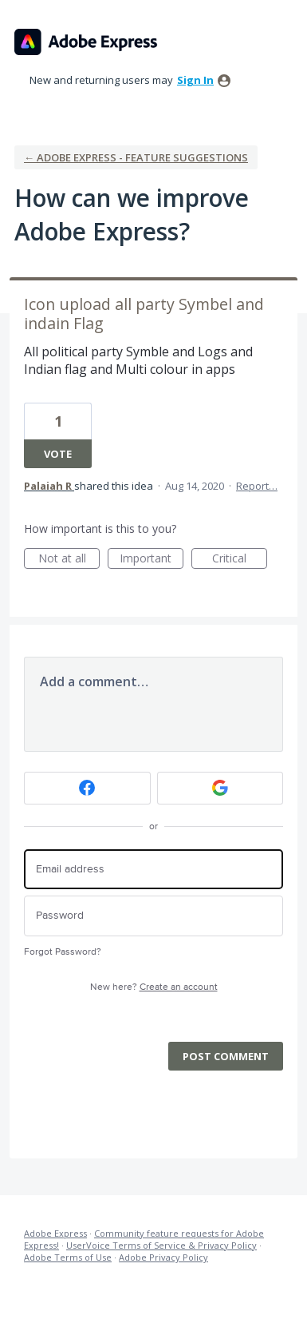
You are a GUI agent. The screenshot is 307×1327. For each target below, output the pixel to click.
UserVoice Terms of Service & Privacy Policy (161, 1245)
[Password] (153, 916)
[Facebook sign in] (87, 788)
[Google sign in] (220, 788)
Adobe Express (55, 1233)
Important (151, 559)
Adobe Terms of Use (68, 1257)
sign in (195, 80)
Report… (256, 486)
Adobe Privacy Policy (163, 1257)
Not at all (69, 559)
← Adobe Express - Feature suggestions (136, 157)
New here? (154, 987)
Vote (58, 454)
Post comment (226, 1056)
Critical (239, 559)
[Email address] (153, 869)
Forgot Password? (62, 952)
